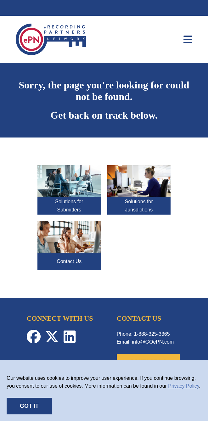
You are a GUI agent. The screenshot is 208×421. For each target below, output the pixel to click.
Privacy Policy (183, 386)
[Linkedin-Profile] (71, 340)
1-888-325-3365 (152, 334)
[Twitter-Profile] (54, 340)
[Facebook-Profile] (36, 340)
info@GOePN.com (153, 342)
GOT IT (29, 406)
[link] (51, 53)
